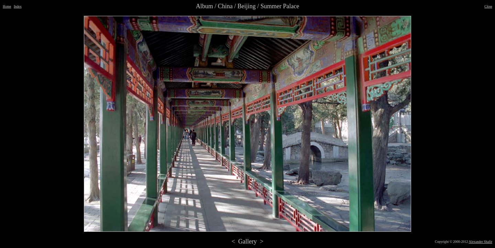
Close (488, 6)
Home (7, 6)
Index (18, 6)
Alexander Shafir (480, 242)
